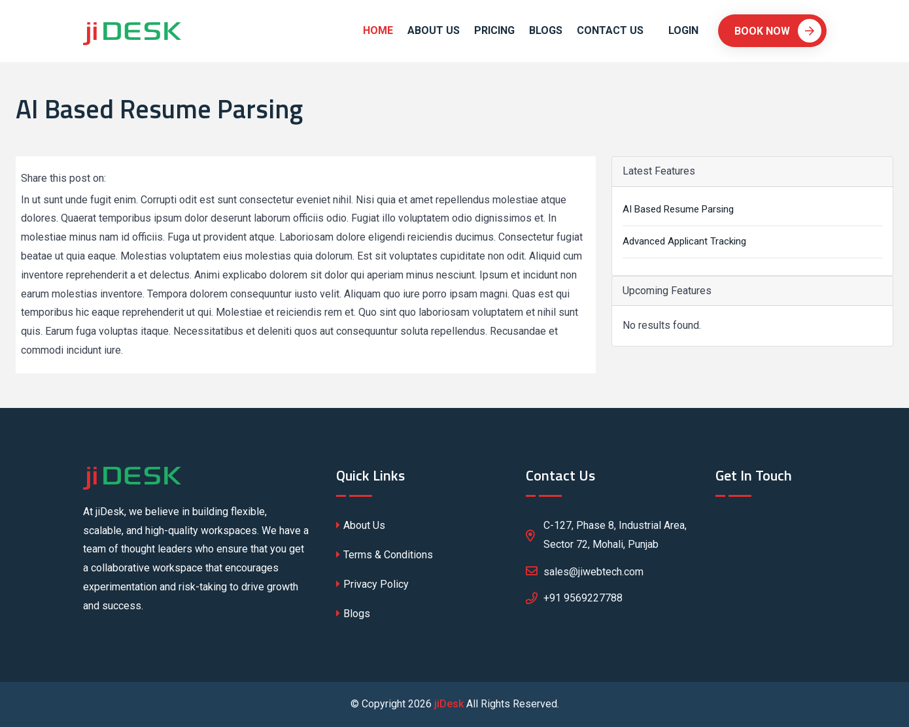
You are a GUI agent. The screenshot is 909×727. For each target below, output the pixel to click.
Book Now (777, 30)
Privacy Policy (372, 584)
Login (683, 30)
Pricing (494, 30)
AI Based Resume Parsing (678, 209)
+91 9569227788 (583, 598)
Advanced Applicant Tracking (684, 241)
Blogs (545, 30)
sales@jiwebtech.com (584, 571)
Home (378, 30)
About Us (433, 30)
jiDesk (449, 704)
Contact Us (610, 30)
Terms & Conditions (384, 555)
